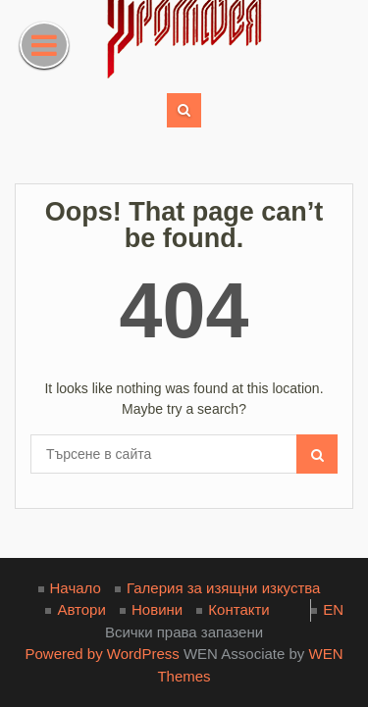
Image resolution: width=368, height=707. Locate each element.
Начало (75, 588)
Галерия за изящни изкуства (224, 588)
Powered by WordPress (102, 653)
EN (333, 609)
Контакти (238, 609)
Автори (81, 609)
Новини (157, 609)
